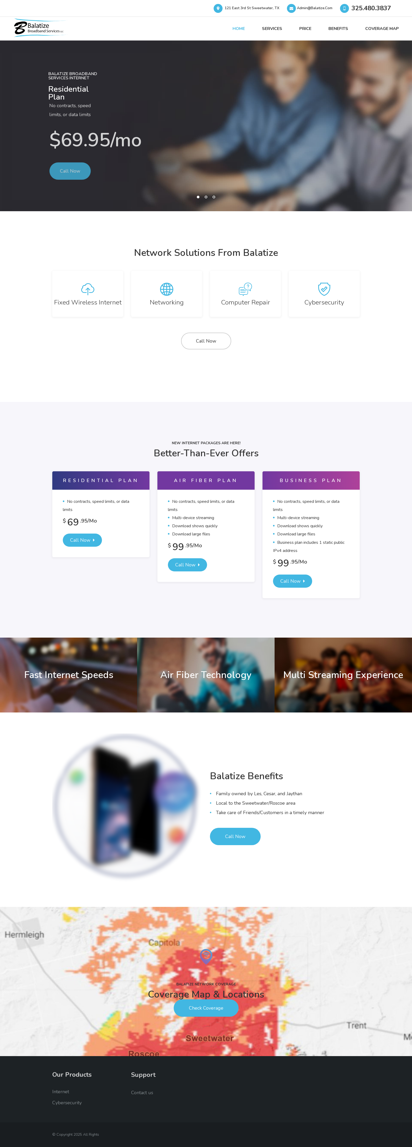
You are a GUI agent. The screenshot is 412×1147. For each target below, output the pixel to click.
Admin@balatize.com (311, 8)
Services (272, 29)
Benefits (338, 29)
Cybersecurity (324, 302)
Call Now (206, 341)
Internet (60, 1096)
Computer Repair (245, 302)
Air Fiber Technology (205, 675)
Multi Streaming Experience (343, 675)
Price (305, 29)
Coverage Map (382, 29)
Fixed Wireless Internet (88, 302)
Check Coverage (206, 1008)
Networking (167, 302)
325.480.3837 (371, 8)
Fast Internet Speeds (68, 675)
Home (239, 29)
